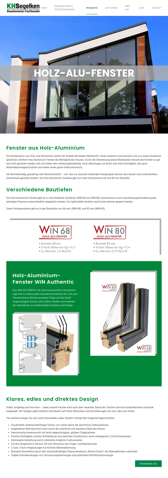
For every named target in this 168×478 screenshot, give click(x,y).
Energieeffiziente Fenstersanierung (64, 8)
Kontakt (157, 7)
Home (43, 7)
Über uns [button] (127, 8)
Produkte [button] (92, 7)
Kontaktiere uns (148, 463)
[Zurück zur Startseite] (23, 8)
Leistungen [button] (111, 7)
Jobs (141, 7)
